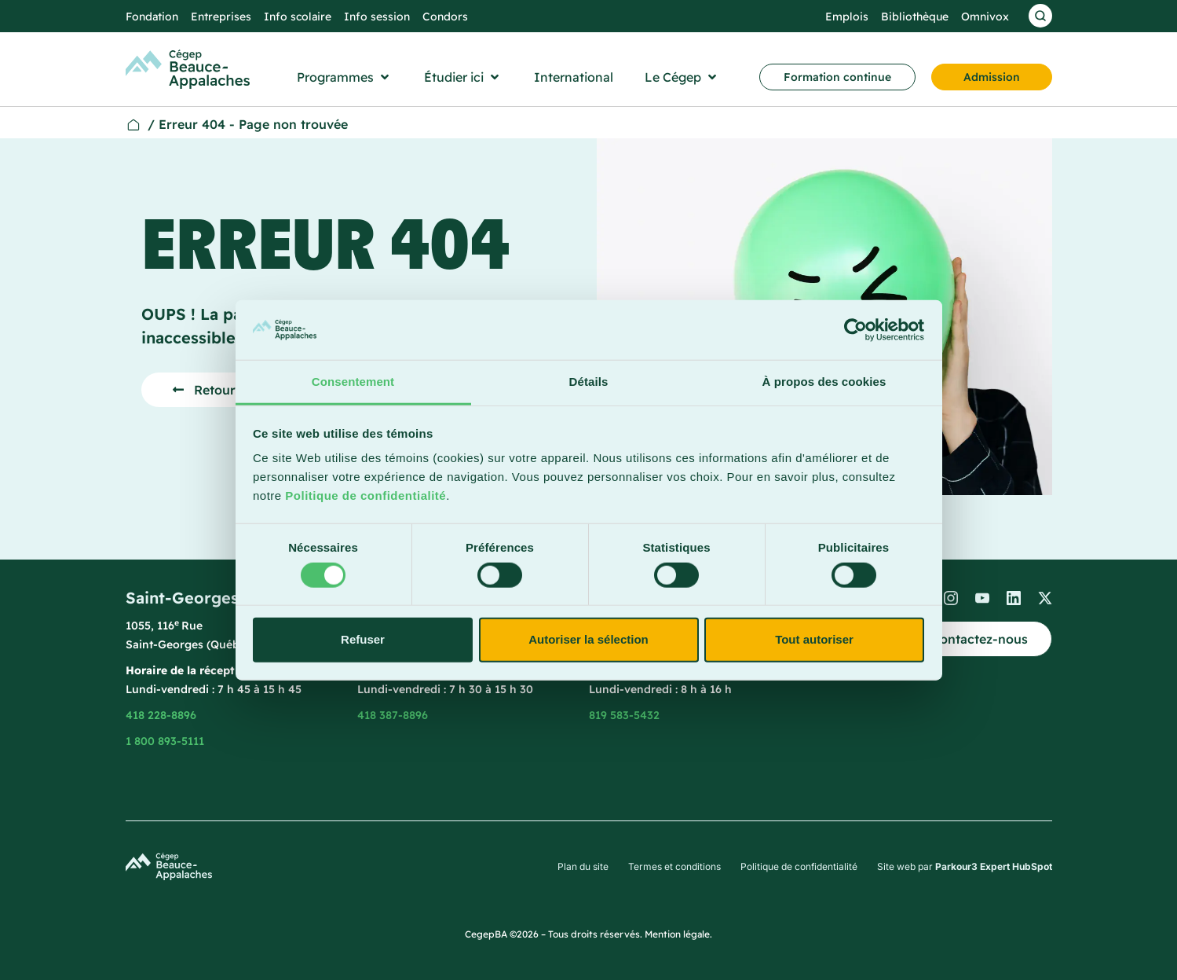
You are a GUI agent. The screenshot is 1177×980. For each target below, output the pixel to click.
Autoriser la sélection (588, 639)
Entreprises (221, 16)
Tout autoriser (814, 639)
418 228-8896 (161, 715)
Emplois (846, 16)
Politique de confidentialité (365, 495)
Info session (377, 16)
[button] (344, 77)
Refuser (363, 639)
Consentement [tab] (353, 381)
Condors (445, 16)
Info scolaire (297, 16)
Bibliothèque (915, 16)
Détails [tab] (589, 381)
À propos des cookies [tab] (824, 381)
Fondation (152, 16)
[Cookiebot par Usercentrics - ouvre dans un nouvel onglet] (855, 330)
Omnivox (985, 16)
